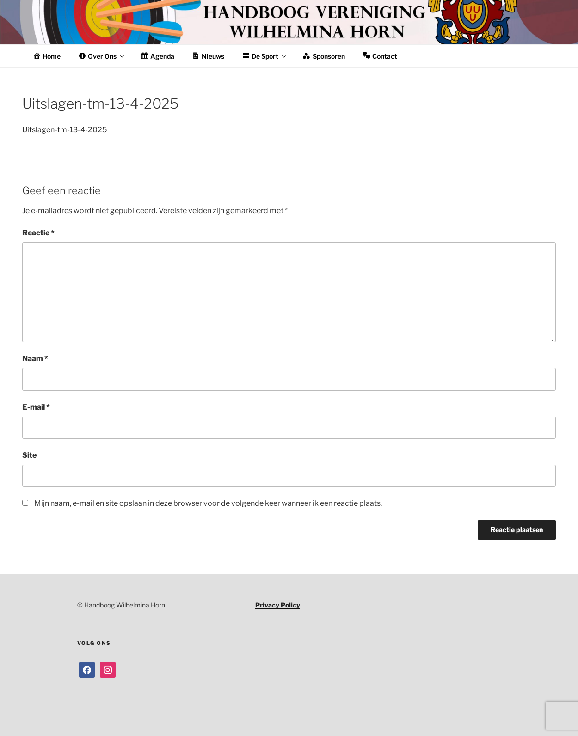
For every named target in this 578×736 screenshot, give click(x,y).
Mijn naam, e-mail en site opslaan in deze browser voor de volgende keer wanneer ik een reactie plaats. (208, 503)
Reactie (38, 232)
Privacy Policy (277, 605)
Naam (35, 358)
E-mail (36, 407)
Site (29, 455)
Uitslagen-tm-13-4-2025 (64, 129)
